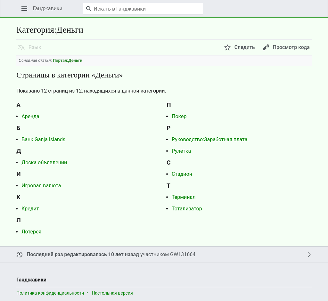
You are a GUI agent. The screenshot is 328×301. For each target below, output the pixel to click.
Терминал (184, 197)
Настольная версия (112, 293)
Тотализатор (187, 209)
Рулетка (181, 151)
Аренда (30, 116)
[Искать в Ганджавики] (143, 8)
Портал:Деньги (67, 60)
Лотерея (31, 232)
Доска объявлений (44, 162)
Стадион (182, 174)
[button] (24, 9)
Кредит (30, 209)
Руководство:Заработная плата (209, 139)
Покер (179, 116)
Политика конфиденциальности (50, 293)
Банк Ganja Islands (43, 139)
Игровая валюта (41, 186)
